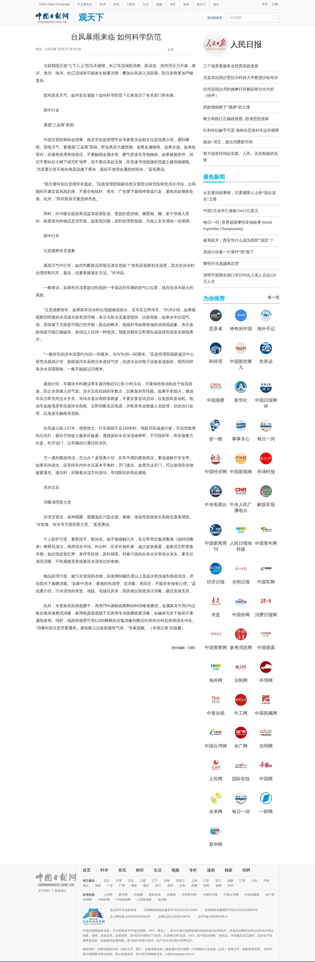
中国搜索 (266, 640)
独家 (228, 863)
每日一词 (266, 432)
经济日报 (216, 575)
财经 (140, 863)
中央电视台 (216, 497)
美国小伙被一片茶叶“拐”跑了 (228, 246)
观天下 (201, 4)
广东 (110, 878)
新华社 (241, 393)
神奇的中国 (241, 321)
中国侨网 (241, 607)
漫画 (211, 863)
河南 (266, 873)
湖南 (98, 878)
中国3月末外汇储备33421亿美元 (230, 207)
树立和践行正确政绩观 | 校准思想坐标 (236, 117)
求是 (215, 607)
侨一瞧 (215, 432)
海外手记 (266, 321)
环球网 (266, 673)
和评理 (215, 354)
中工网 (241, 706)
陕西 (206, 878)
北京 (107, 873)
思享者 (215, 321)
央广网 (241, 739)
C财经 (131, 4)
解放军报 (266, 497)
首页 (87, 863)
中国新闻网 (241, 464)
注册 (275, 4)
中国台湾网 (216, 739)
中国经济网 (216, 464)
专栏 (173, 4)
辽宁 (155, 873)
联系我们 (60, 884)
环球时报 (266, 464)
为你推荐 (214, 292)
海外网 (215, 673)
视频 (159, 4)
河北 (131, 873)
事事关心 (241, 432)
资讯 (116, 4)
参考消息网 (241, 640)
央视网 (171, 887)
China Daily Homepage (54, 4)
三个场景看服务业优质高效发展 (230, 66)
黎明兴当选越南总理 (221, 258)
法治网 (162, 892)
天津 (119, 873)
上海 (194, 873)
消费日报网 (266, 607)
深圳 (230, 878)
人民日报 (246, 44)
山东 (254, 873)
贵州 (170, 878)
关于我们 (44, 884)
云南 (182, 878)
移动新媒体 (214, 17)
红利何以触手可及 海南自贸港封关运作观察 (241, 129)
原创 (186, 4)
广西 (122, 878)
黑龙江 (180, 873)
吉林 (167, 873)
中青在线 (216, 706)
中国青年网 (266, 536)
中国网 (266, 771)
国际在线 (241, 771)
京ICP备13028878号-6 (212, 909)
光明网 (266, 739)
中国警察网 (216, 640)
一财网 (266, 804)
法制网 (241, 673)
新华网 (215, 837)
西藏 (194, 878)
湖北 (86, 878)
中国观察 (216, 393)
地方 (216, 4)
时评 (103, 4)
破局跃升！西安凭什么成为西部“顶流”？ (238, 235)
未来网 (215, 804)
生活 (146, 4)
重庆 (146, 878)
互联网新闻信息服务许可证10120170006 (170, 903)
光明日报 (241, 575)
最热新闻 (214, 174)
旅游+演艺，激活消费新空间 (228, 141)
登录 (265, 4)
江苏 (206, 873)
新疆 (218, 878)
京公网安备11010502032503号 (130, 909)
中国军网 (266, 575)
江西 (242, 873)
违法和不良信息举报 (123, 903)
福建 (230, 873)
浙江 (218, 873)
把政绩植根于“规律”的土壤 (226, 106)
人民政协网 (144, 892)
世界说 (266, 354)
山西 (143, 873)
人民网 (215, 771)
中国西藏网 (266, 706)
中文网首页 (84, 4)
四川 (158, 878)
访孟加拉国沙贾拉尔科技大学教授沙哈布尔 (240, 77)
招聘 (246, 863)
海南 (134, 878)
